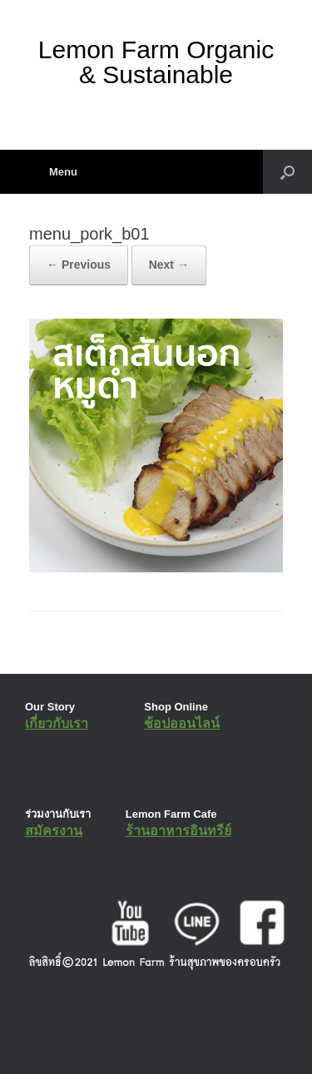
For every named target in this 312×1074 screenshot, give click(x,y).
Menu (53, 172)
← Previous (79, 264)
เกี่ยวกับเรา (56, 723)
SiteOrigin (144, 1041)
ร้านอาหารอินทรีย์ (178, 831)
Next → (169, 264)
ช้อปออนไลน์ (182, 723)
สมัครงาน (53, 831)
